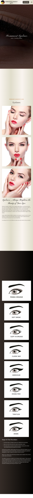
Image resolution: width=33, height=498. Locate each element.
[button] (31, 2)
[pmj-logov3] (9, 2)
